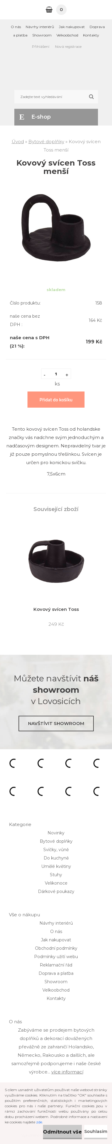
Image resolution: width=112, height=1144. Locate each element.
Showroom (42, 35)
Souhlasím (95, 1131)
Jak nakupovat (72, 27)
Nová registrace (68, 46)
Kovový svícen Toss (56, 609)
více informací (67, 1072)
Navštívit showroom (56, 723)
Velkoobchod (67, 35)
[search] (91, 97)
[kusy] (56, 373)
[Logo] (56, 71)
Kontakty (91, 35)
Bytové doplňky (46, 141)
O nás (16, 27)
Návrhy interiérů (40, 27)
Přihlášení (40, 46)
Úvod (18, 141)
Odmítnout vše (62, 1132)
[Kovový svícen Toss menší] (56, 191)
